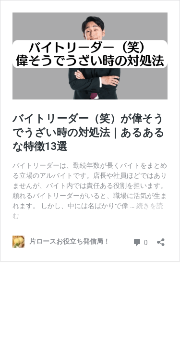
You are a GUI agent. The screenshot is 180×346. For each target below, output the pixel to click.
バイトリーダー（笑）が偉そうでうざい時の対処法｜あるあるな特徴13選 (88, 132)
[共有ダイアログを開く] (161, 239)
